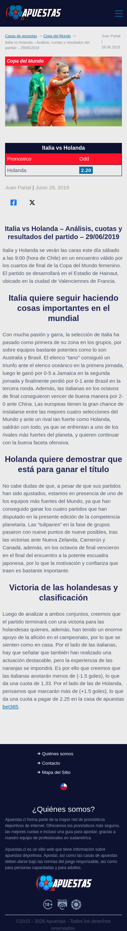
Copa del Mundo (57, 36)
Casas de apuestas (21, 36)
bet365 (10, 707)
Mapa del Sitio (56, 772)
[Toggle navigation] (118, 13)
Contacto (51, 763)
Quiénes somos (57, 753)
